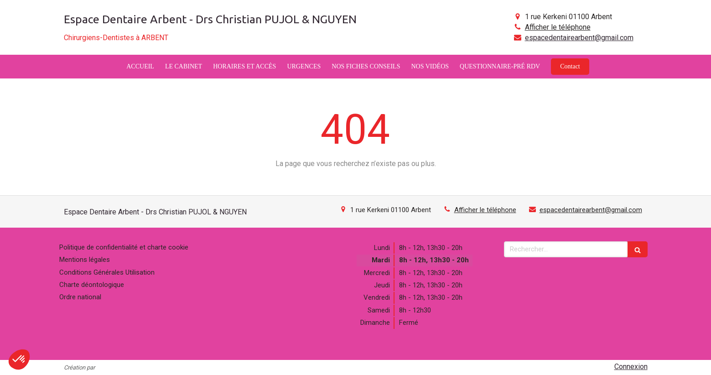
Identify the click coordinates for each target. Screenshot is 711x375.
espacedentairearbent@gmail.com (579, 37)
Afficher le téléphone (558, 27)
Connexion (631, 366)
